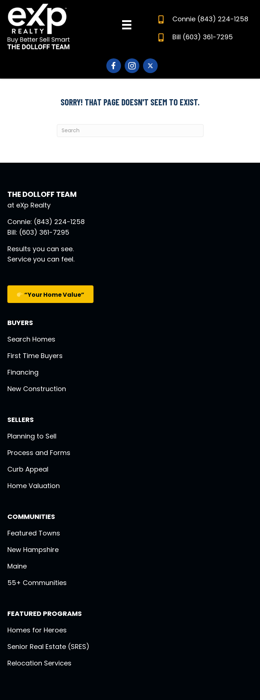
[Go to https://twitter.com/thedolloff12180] (150, 65)
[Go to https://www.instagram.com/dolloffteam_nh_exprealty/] (132, 65)
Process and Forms (38, 452)
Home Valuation (33, 485)
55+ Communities (37, 582)
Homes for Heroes (37, 630)
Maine (17, 566)
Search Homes (31, 339)
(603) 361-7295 (208, 37)
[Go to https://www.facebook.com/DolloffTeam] (113, 65)
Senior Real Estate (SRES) (48, 646)
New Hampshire (33, 549)
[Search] (130, 130)
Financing (23, 372)
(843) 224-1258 (222, 19)
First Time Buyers (35, 355)
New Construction (36, 388)
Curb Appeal (27, 469)
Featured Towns (33, 533)
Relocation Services (39, 663)
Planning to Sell (31, 436)
